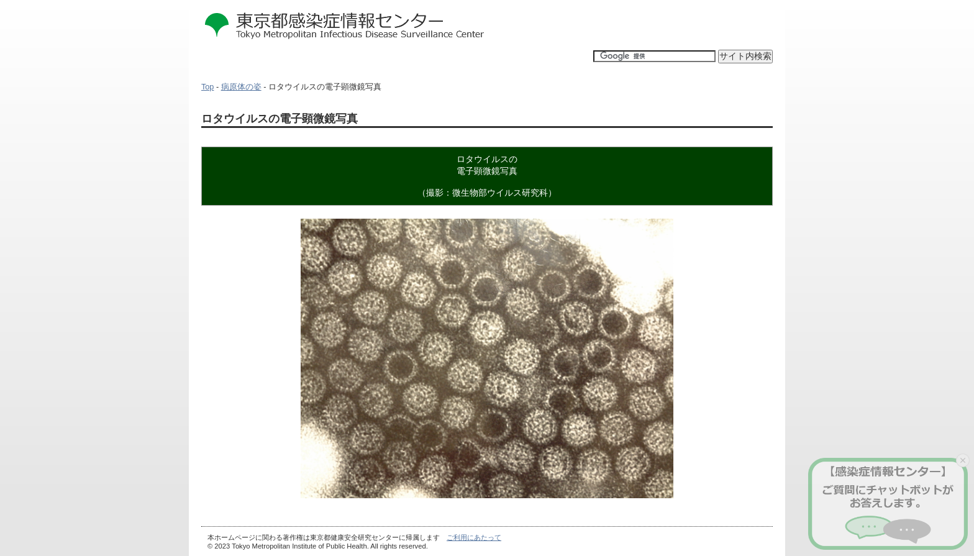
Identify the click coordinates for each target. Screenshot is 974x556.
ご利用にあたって (474, 537)
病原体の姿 (241, 87)
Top (207, 87)
